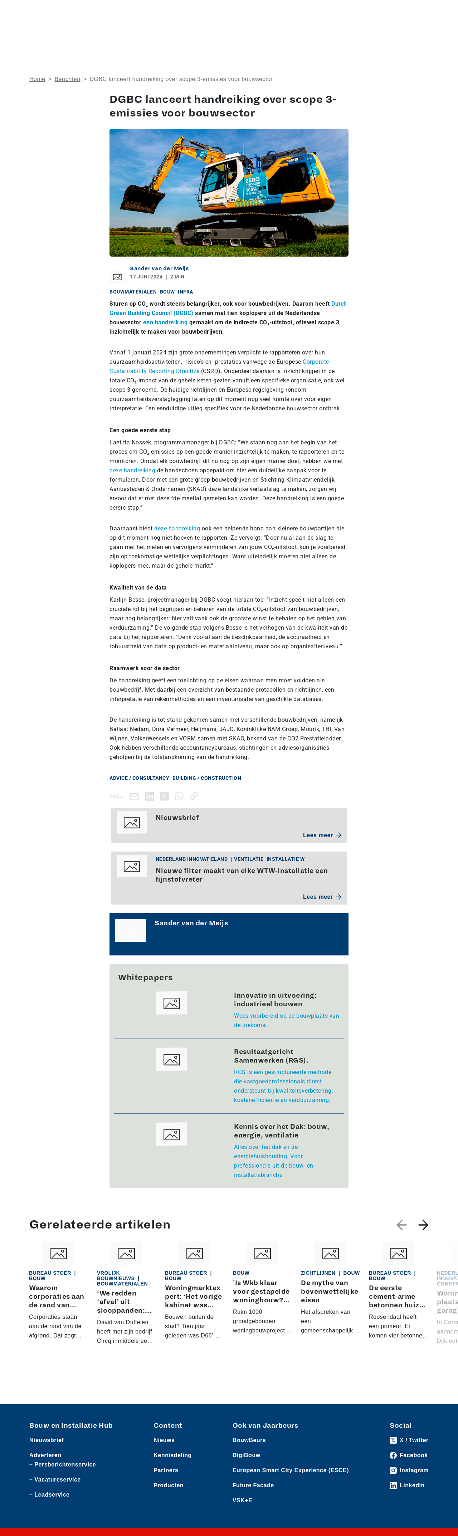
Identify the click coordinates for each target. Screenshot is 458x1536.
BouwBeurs (249, 1440)
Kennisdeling (365, 34)
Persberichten (132, 11)
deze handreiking (132, 470)
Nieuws (38, 11)
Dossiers (267, 34)
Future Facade (253, 1485)
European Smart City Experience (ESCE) (291, 1470)
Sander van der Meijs (159, 268)
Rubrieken (218, 34)
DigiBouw (246, 1455)
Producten (63, 11)
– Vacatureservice (55, 1480)
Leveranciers (95, 11)
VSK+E (242, 1500)
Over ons (176, 34)
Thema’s (313, 34)
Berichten (68, 79)
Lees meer (322, 835)
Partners (166, 1470)
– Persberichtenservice (62, 1464)
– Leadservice (49, 1495)
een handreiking (166, 322)
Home (37, 79)
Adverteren (327, 11)
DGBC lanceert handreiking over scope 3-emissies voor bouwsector (181, 79)
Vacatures (166, 11)
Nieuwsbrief (413, 34)
